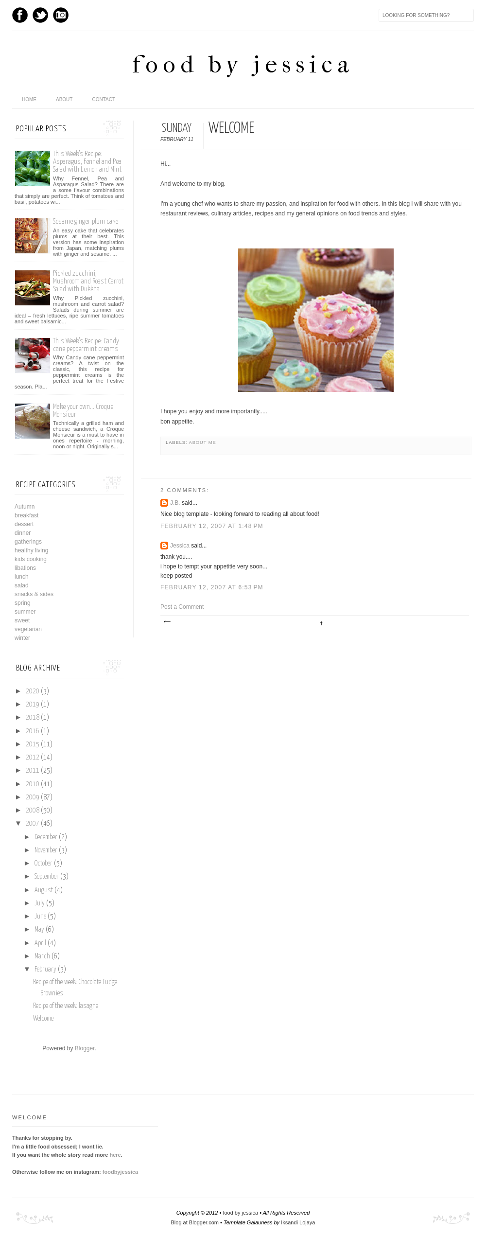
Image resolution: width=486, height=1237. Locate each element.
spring (23, 603)
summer (25, 611)
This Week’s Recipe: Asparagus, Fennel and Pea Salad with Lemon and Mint (87, 161)
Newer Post (166, 622)
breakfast (26, 515)
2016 (32, 731)
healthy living (31, 550)
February (45, 969)
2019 (32, 704)
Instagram (61, 15)
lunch (22, 576)
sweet (22, 620)
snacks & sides (34, 594)
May (39, 929)
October (43, 863)
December (46, 837)
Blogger (85, 1048)
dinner (23, 533)
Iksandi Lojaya (298, 1222)
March (42, 956)
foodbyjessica (120, 1172)
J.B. (175, 502)
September (47, 876)
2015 (32, 744)
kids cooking (31, 559)
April (40, 943)
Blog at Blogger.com (195, 1222)
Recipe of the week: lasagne (65, 1006)
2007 (32, 823)
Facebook (20, 15)
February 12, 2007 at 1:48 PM (211, 526)
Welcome (43, 1018)
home (29, 99)
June (40, 916)
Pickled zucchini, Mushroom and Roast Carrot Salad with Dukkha (88, 281)
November (46, 850)
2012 (32, 757)
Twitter (40, 15)
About (64, 99)
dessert (24, 524)
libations (25, 568)
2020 (32, 691)
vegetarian (28, 629)
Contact (103, 99)
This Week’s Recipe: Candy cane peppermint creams (86, 345)
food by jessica (243, 64)
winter (22, 638)
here (115, 1155)
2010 (32, 784)
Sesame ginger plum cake (85, 221)
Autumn (25, 506)
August (44, 890)
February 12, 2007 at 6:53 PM (211, 587)
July (40, 903)
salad (22, 585)
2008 (32, 810)
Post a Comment (182, 606)
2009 (32, 797)
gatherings (28, 541)
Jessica (180, 545)
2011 (32, 770)
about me (202, 442)
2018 (32, 717)
